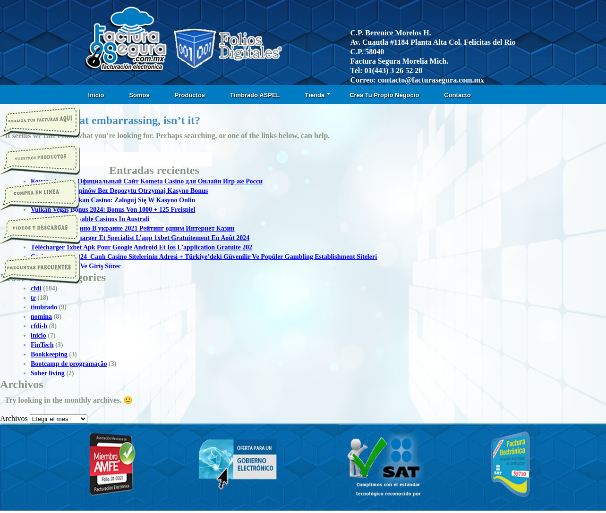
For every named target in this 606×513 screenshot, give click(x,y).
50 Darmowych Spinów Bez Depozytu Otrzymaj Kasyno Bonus (119, 190)
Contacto (457, 95)
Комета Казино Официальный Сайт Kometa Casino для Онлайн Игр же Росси (147, 181)
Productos (190, 95)
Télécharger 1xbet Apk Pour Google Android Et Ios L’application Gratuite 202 (141, 247)
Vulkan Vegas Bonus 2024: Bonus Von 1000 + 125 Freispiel (113, 209)
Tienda (318, 95)
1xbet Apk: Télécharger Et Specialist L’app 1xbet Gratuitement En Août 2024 (140, 237)
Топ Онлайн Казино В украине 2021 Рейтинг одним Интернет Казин (133, 228)
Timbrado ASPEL (255, 95)
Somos (139, 95)
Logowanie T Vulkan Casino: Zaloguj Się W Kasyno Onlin (113, 200)
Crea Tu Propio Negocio (384, 95)
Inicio (96, 95)
